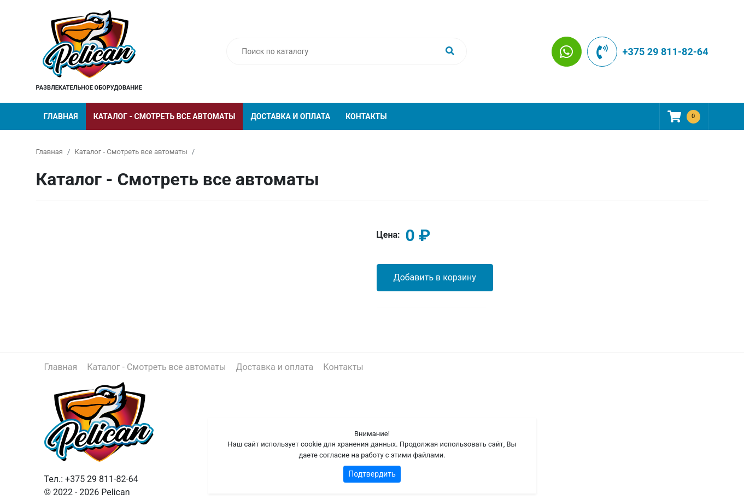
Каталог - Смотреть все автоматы (164, 116)
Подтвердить (372, 473)
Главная (61, 116)
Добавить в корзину (435, 277)
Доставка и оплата (290, 116)
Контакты (365, 116)
